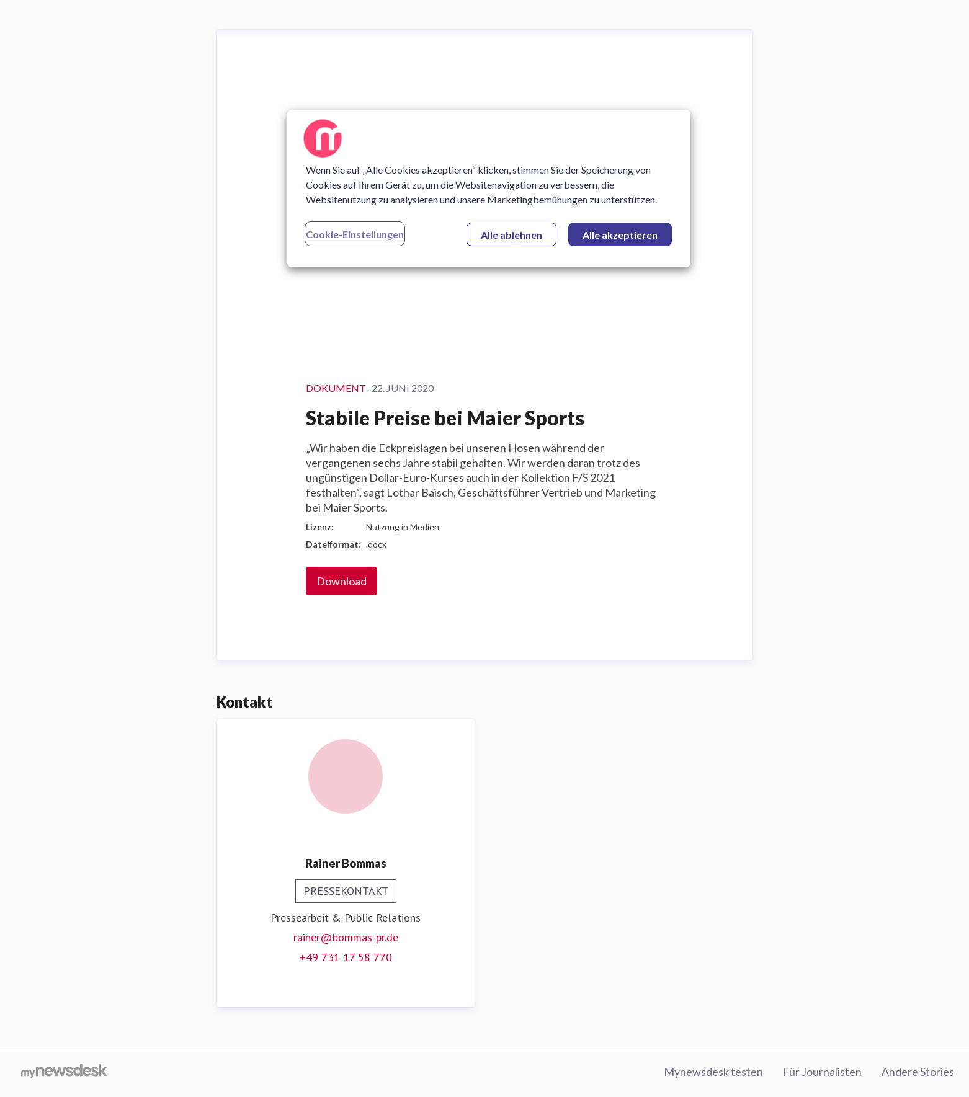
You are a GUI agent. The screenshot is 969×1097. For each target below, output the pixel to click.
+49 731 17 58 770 (346, 957)
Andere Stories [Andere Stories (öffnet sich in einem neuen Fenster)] (918, 1071)
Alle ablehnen (511, 235)
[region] (488, 188)
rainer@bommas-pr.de (345, 937)
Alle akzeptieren (620, 235)
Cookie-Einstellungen (355, 234)
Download (341, 581)
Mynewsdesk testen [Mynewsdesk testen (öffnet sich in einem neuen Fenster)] (713, 1071)
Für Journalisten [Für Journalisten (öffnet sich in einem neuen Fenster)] (822, 1071)
